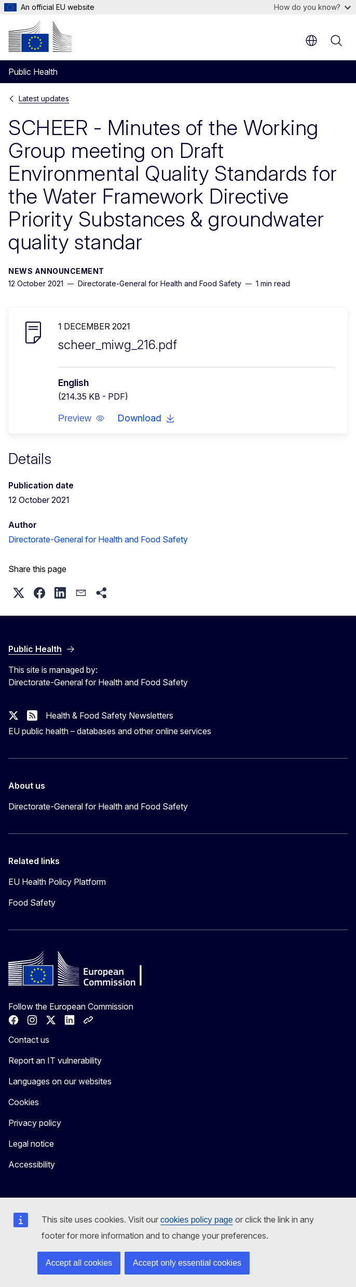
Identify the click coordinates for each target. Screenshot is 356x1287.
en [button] (311, 40)
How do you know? (312, 7)
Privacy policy (34, 1123)
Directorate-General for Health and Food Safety (98, 539)
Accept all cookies (79, 1262)
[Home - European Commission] (40, 36)
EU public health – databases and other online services (109, 731)
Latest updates (44, 98)
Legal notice (31, 1143)
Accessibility (31, 1164)
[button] (81, 418)
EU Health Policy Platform (57, 882)
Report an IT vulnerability (55, 1060)
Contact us (28, 1039)
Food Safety (32, 902)
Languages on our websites (60, 1081)
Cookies (23, 1102)
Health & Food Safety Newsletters (109, 715)
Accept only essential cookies (187, 1262)
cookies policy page (196, 1219)
